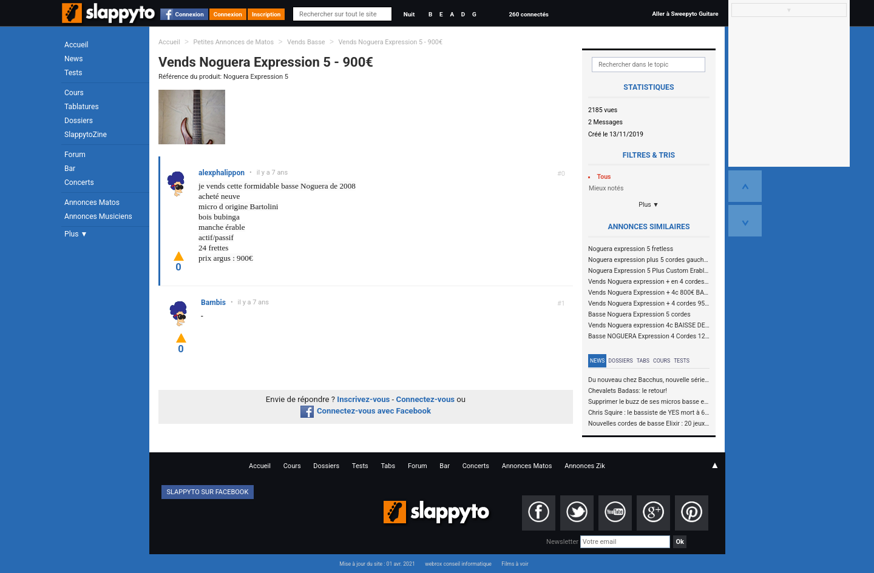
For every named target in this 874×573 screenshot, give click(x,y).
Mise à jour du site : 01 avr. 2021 (377, 564)
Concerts (79, 182)
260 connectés (528, 14)
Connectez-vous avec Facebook (365, 410)
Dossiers (78, 120)
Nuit (409, 14)
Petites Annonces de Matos (233, 42)
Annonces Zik (584, 466)
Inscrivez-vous (363, 399)
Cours (74, 93)
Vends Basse (306, 42)
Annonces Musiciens (98, 216)
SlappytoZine (85, 134)
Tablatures (81, 106)
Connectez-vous (425, 399)
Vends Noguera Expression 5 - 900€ (390, 42)
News (73, 59)
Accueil (76, 45)
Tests (73, 73)
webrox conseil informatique (458, 564)
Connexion (189, 14)
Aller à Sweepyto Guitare (685, 13)
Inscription (266, 14)
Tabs (643, 361)
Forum (75, 154)
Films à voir (514, 564)
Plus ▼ (75, 234)
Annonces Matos (92, 202)
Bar (69, 168)
